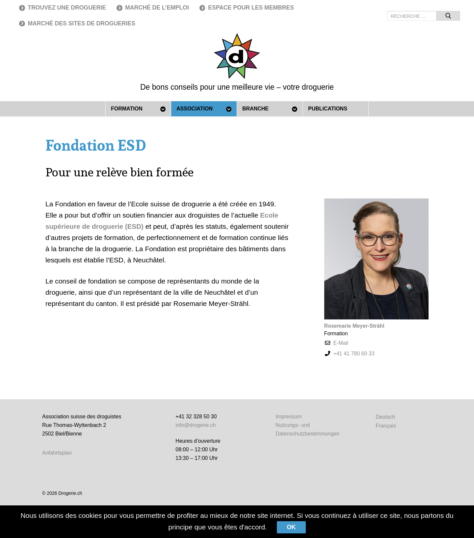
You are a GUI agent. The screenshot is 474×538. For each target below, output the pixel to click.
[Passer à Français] (386, 425)
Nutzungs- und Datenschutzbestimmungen (307, 429)
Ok (291, 527)
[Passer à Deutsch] (386, 416)
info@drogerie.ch (195, 425)
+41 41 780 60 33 (354, 353)
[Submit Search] (448, 16)
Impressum (289, 416)
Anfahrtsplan (57, 453)
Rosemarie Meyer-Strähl (354, 326)
